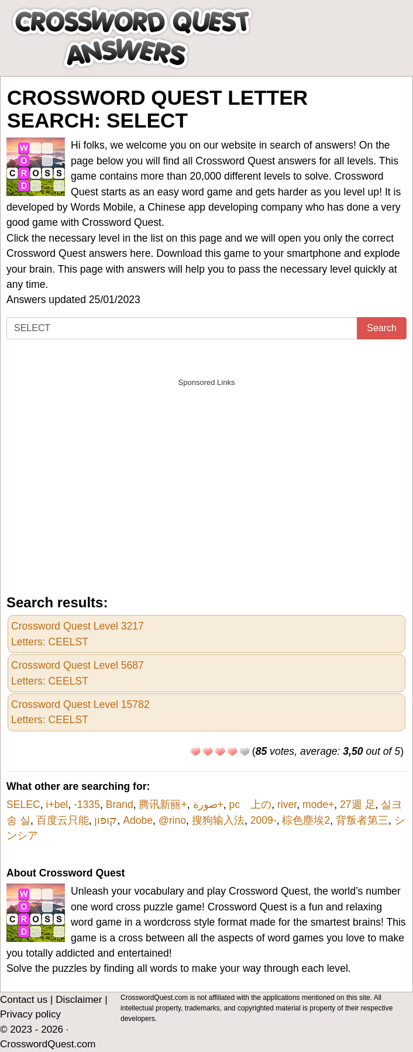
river (287, 804)
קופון (105, 820)
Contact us (23, 999)
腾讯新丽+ (163, 804)
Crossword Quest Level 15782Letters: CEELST (80, 712)
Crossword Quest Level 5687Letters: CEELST (77, 672)
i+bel (57, 804)
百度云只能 (62, 820)
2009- (263, 820)
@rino (172, 820)
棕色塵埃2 (306, 820)
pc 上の (250, 804)
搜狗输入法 (218, 820)
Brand (119, 804)
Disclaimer (79, 999)
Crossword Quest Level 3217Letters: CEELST (77, 633)
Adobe (138, 820)
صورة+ (208, 804)
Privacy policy (30, 1014)
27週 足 (357, 804)
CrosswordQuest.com (47, 1044)
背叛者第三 (362, 820)
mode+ (318, 804)
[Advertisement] (206, 475)
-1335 (87, 804)
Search (382, 328)
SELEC (23, 804)
